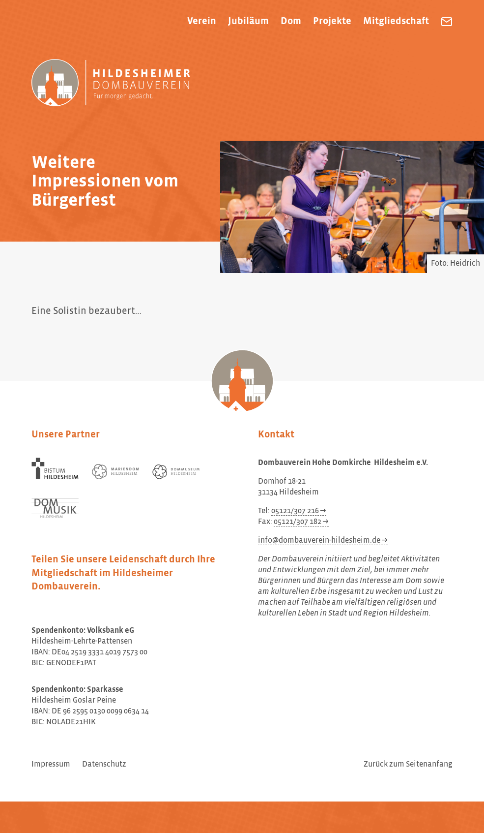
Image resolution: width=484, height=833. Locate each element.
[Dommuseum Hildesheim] (175, 471)
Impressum (50, 765)
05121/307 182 (297, 522)
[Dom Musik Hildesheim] (55, 508)
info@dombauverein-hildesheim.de (319, 541)
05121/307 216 (295, 511)
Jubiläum (248, 21)
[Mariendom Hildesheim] (115, 471)
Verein (201, 21)
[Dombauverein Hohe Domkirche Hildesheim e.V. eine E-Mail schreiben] (447, 22)
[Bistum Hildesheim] (55, 468)
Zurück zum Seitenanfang (408, 765)
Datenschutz (104, 765)
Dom (291, 21)
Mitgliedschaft (396, 21)
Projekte (332, 21)
